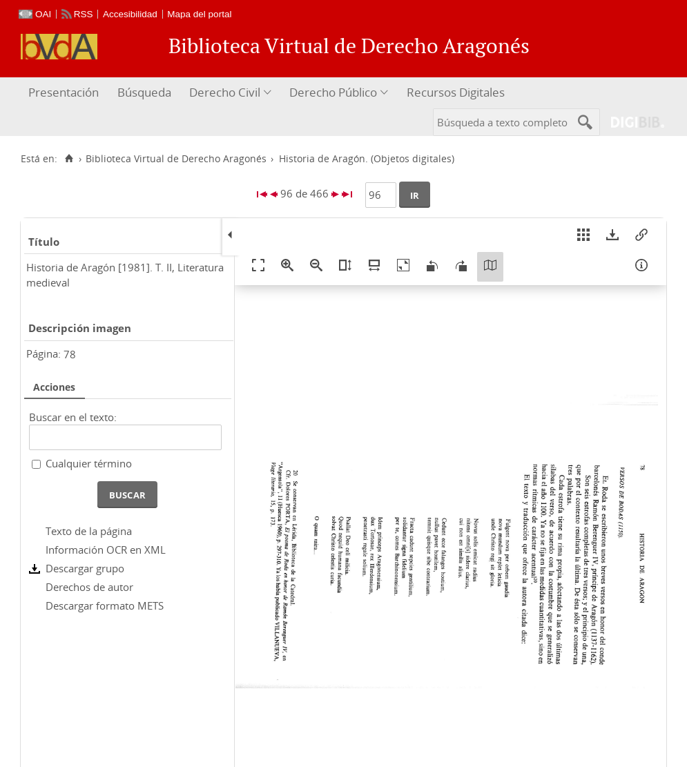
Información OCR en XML (106, 549)
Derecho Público (333, 92)
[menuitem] (65, 92)
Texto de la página (89, 531)
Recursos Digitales (456, 92)
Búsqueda (144, 92)
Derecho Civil (224, 92)
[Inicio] (69, 159)
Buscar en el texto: (73, 417)
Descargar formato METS (105, 605)
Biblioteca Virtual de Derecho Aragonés (176, 159)
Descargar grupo (85, 568)
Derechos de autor (89, 587)
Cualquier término (89, 463)
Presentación (63, 92)
